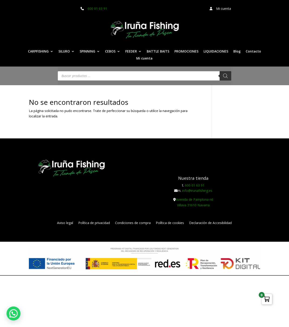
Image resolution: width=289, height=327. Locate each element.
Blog (237, 51)
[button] (13, 313)
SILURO (64, 51)
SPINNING (87, 51)
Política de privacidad (94, 223)
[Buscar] (225, 76)
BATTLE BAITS (158, 51)
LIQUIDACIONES (216, 51)
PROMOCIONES (186, 51)
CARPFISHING (38, 51)
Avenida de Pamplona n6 (194, 199)
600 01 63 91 (97, 8)
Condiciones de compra (133, 223)
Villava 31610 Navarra (193, 205)
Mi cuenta (144, 58)
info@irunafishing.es (197, 190)
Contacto (253, 51)
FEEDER (131, 51)
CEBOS (110, 51)
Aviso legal (65, 223)
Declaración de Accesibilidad (210, 223)
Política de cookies (170, 223)
